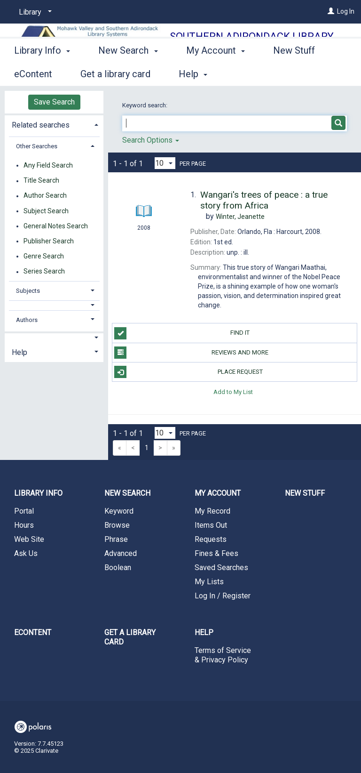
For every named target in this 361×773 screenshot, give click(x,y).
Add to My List (233, 391)
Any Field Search (48, 165)
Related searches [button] (41, 125)
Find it (182, 333)
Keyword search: (145, 105)
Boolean (117, 567)
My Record (212, 511)
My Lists (209, 581)
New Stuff (305, 493)
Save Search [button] (54, 101)
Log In (345, 11)
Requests (211, 539)
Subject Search (46, 211)
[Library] (33, 12)
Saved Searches (221, 567)
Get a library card (130, 637)
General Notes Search (56, 226)
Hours (24, 525)
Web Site (29, 539)
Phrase (116, 539)
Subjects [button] (28, 290)
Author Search (45, 196)
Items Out (211, 525)
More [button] (291, 74)
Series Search (44, 271)
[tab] (54, 124)
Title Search (41, 181)
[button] (54, 305)
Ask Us (26, 553)
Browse (117, 525)
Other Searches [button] (36, 146)
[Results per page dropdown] (165, 163)
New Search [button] (127, 72)
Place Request (188, 372)
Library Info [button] (42, 72)
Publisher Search (49, 241)
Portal (24, 511)
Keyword (118, 511)
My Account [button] (215, 72)
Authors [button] (27, 319)
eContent (32, 632)
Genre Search (44, 256)
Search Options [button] (150, 140)
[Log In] (331, 11)
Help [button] (19, 352)
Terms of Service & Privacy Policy (223, 655)
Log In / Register (223, 595)
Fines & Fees (216, 553)
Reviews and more (191, 352)
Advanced (120, 553)
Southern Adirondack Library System (252, 43)
